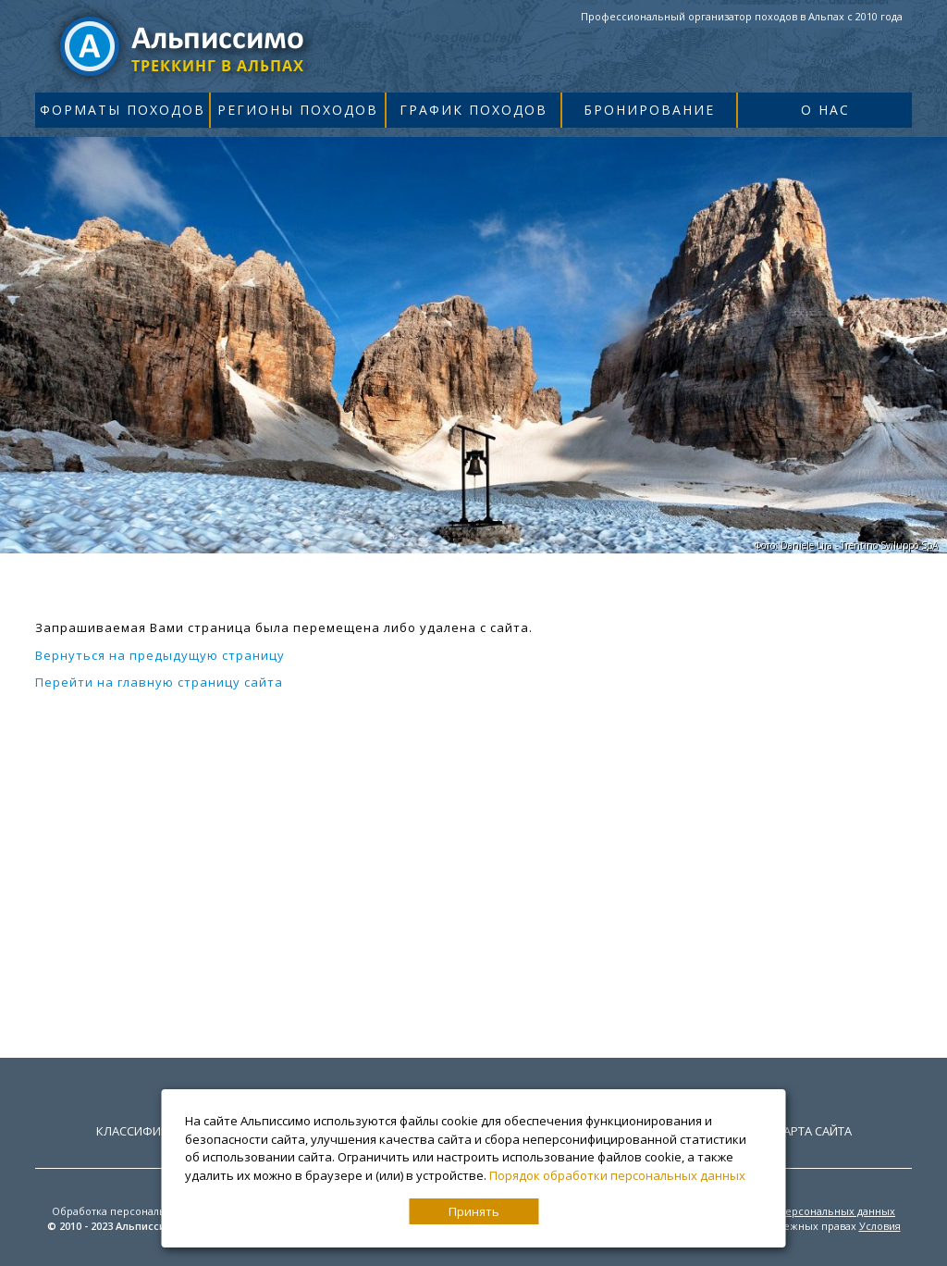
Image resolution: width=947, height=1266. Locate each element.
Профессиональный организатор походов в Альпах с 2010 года (742, 16)
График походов (473, 109)
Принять (474, 1211)
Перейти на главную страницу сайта (159, 682)
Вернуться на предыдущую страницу (160, 655)
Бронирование (649, 109)
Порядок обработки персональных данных (617, 1175)
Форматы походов (122, 109)
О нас (825, 109)
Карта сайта (814, 1131)
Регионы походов (297, 109)
